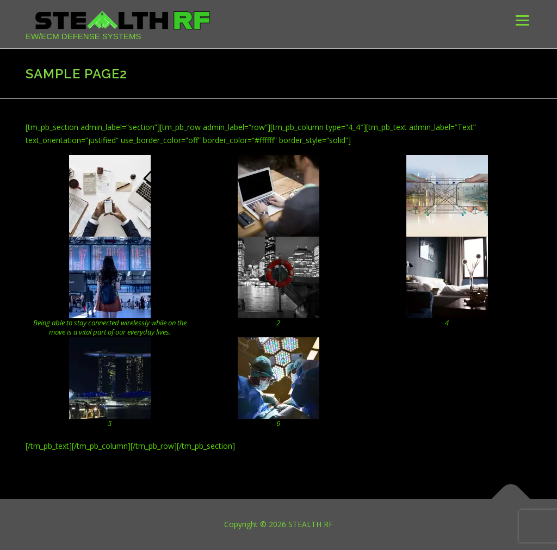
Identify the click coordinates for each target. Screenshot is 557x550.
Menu (521, 20)
